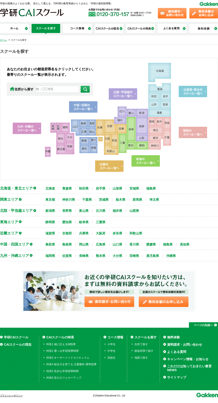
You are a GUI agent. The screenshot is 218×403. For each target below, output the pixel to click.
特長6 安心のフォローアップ (63, 377)
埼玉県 (154, 199)
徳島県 (168, 244)
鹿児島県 (152, 256)
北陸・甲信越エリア (16, 210)
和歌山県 (135, 233)
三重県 (100, 222)
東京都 (50, 199)
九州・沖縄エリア (14, 255)
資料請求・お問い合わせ (184, 344)
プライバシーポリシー (11, 395)
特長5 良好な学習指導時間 (62, 371)
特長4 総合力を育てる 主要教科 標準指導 (71, 364)
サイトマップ (176, 377)
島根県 (67, 244)
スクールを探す (145, 337)
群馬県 (137, 199)
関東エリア (9, 199)
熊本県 (100, 256)
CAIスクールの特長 (60, 337)
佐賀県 (67, 256)
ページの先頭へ (203, 325)
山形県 (117, 188)
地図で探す (141, 357)
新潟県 (50, 211)
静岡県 (50, 222)
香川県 (134, 244)
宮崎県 (134, 256)
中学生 (111, 350)
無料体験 (173, 337)
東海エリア (9, 222)
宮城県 (134, 188)
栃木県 (120, 199)
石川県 (100, 211)
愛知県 (67, 222)
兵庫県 (84, 233)
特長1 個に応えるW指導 (61, 344)
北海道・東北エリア (16, 188)
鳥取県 (50, 244)
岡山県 (84, 244)
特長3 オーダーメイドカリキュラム (67, 357)
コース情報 (115, 337)
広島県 (100, 244)
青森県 (67, 188)
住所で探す (141, 344)
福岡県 (50, 256)
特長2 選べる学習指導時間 (62, 350)
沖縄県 (171, 256)
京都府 (67, 233)
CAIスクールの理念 (18, 344)
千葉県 (87, 199)
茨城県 (104, 199)
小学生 (111, 344)
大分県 (117, 256)
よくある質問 (176, 352)
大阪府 (100, 233)
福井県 (117, 211)
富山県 (84, 211)
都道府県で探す (144, 350)
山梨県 (134, 211)
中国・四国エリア (14, 244)
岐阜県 (84, 222)
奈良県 (117, 233)
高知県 (184, 244)
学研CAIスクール (16, 337)
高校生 (111, 357)
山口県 (117, 244)
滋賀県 (50, 233)
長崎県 (84, 256)
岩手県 (100, 188)
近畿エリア (9, 233)
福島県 (151, 188)
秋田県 (84, 188)
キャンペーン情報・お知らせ (187, 359)
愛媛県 (151, 244)
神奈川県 (68, 199)
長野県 (67, 211)
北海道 (50, 188)
